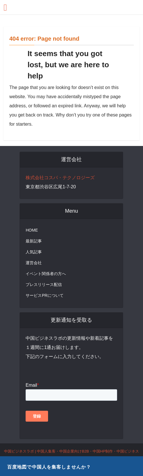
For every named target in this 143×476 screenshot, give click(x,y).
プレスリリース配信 (44, 284)
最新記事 (34, 241)
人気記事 (34, 252)
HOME (32, 230)
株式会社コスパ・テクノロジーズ (60, 177)
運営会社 (34, 262)
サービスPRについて (44, 295)
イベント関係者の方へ (46, 273)
